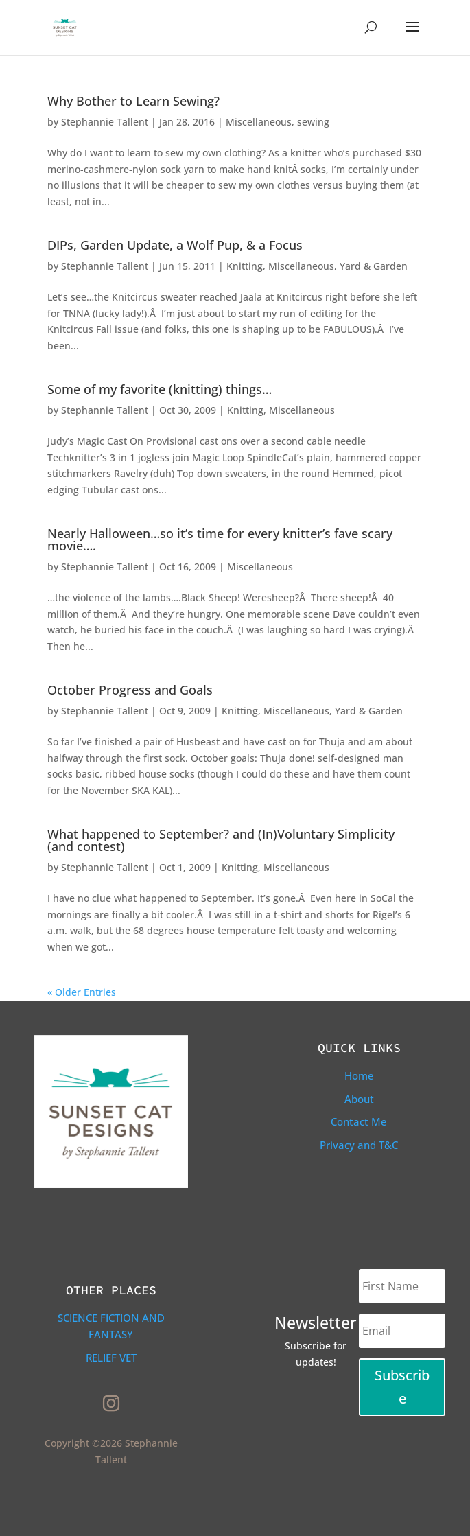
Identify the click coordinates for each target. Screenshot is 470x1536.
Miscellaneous (259, 121)
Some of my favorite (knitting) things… (159, 389)
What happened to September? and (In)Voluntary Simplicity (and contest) (221, 840)
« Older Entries (81, 992)
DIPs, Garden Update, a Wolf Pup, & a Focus (175, 245)
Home (359, 1075)
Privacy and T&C (359, 1145)
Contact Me (359, 1121)
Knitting (244, 265)
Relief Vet (111, 1357)
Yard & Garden (374, 265)
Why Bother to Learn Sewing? (133, 101)
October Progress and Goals (130, 690)
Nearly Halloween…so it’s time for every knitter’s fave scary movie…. (219, 539)
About (359, 1099)
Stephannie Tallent (104, 121)
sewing (313, 121)
